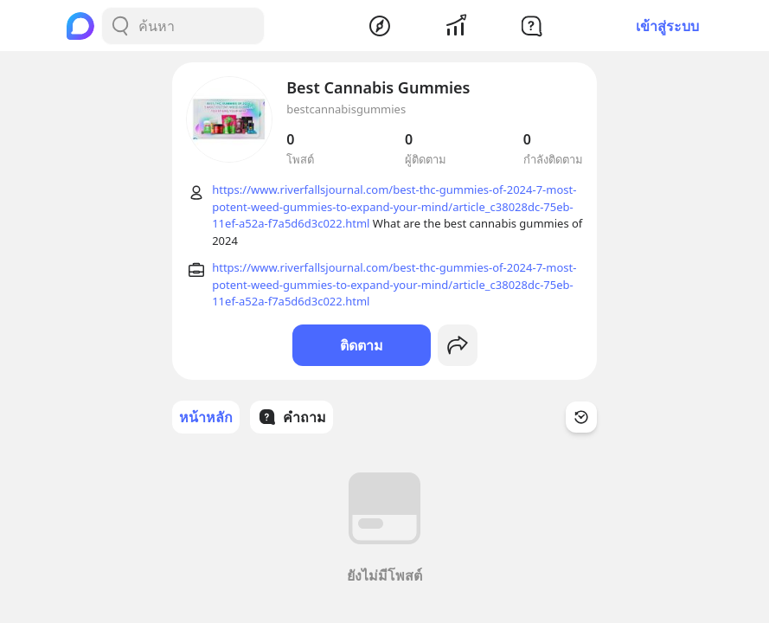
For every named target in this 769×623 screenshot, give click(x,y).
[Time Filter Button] (581, 417)
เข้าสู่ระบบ (667, 25)
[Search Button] (120, 26)
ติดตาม (361, 345)
